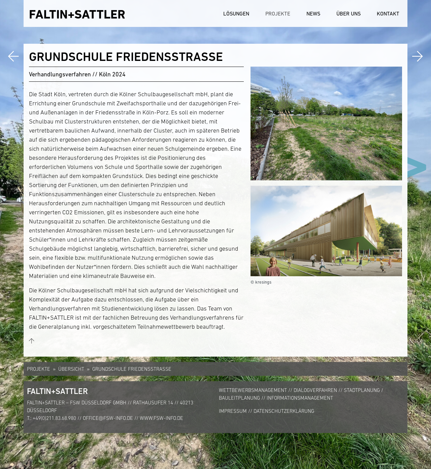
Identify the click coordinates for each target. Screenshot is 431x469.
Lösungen (236, 13)
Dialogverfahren (315, 390)
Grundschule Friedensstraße (131, 369)
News (313, 13)
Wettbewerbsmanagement (253, 390)
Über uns (348, 13)
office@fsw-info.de (108, 418)
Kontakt (388, 13)
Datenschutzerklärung (284, 411)
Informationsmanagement (300, 398)
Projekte (277, 13)
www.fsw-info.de (161, 418)
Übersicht (71, 369)
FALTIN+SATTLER (77, 14)
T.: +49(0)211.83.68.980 (51, 418)
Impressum (233, 411)
